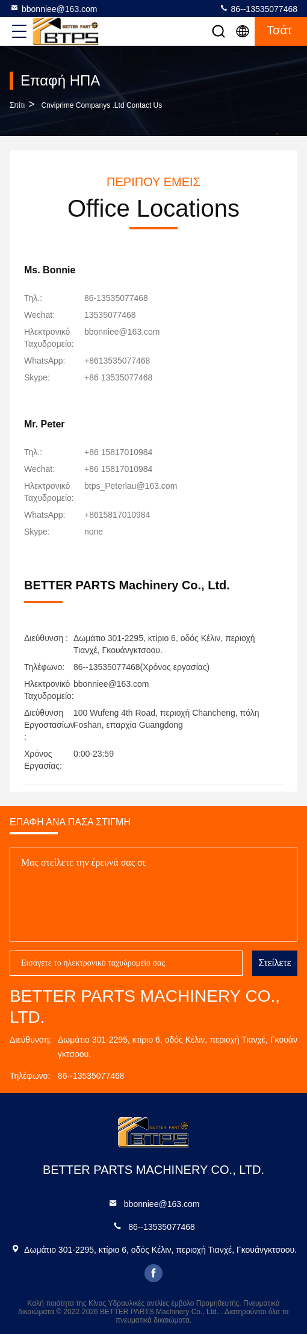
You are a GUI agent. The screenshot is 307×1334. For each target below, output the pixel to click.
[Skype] (118, 377)
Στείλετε (274, 963)
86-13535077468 (116, 298)
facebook (153, 1273)
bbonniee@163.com (54, 8)
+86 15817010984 (118, 452)
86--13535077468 (258, 8)
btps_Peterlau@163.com (130, 486)
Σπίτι (17, 105)
